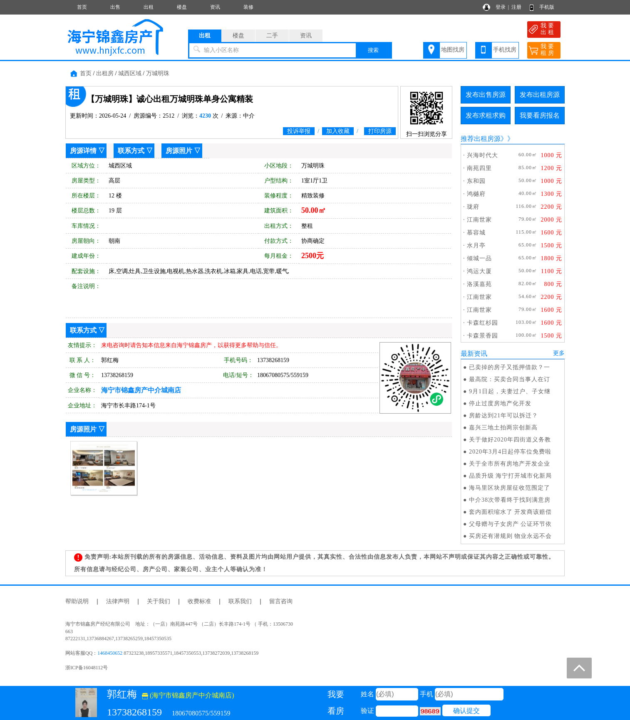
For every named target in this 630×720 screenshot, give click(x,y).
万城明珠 (157, 73)
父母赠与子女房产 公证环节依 (510, 524)
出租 (149, 7)
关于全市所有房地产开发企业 (509, 464)
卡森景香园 (482, 336)
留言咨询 (281, 601)
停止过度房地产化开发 (500, 403)
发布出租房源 (540, 94)
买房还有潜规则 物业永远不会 (510, 536)
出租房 (105, 73)
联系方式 (131, 150)
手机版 (546, 7)
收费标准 (199, 601)
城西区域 (129, 73)
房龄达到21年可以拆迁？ (503, 415)
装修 (248, 7)
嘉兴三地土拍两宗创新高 (503, 427)
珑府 (473, 207)
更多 (559, 353)
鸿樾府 (476, 194)
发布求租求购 (486, 115)
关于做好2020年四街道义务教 (510, 439)
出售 (115, 7)
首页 (82, 7)
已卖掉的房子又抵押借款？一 (509, 367)
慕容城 (476, 232)
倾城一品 (479, 258)
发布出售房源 (486, 94)
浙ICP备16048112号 (86, 668)
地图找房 (452, 50)
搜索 (373, 50)
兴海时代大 (482, 155)
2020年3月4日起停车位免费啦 (510, 452)
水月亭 (476, 245)
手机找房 (504, 50)
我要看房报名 (540, 115)
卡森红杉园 (482, 323)
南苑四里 (479, 168)
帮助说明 (77, 601)
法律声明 (117, 601)
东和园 (476, 181)
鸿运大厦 (479, 271)
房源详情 (83, 150)
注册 (516, 7)
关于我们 (158, 601)
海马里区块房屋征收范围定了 (509, 488)
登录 (501, 7)
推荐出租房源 (481, 138)
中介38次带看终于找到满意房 (510, 500)
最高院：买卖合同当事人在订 (509, 379)
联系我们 (240, 601)
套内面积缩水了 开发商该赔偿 (510, 512)
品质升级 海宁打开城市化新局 (510, 476)
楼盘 (182, 7)
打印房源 (380, 131)
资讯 (215, 7)
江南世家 (479, 220)
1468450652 (109, 653)
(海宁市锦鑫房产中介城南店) (188, 695)
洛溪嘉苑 (479, 284)
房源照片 (179, 150)
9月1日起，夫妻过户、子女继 (510, 391)
